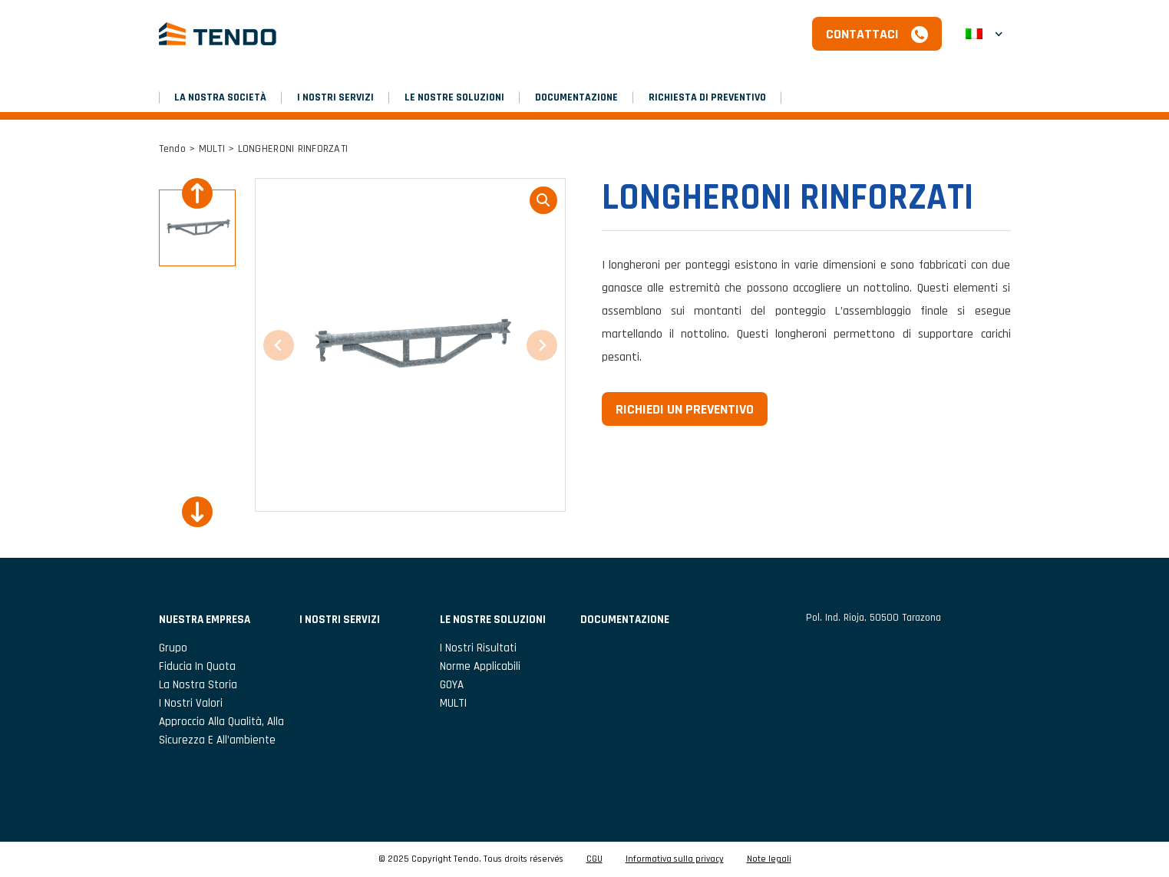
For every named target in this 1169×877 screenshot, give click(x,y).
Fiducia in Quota (197, 666)
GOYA (452, 685)
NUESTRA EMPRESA (204, 619)
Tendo (172, 149)
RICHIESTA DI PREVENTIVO (707, 97)
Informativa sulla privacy (675, 859)
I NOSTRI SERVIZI (335, 97)
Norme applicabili (480, 666)
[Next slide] (197, 511)
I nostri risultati (478, 648)
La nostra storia (198, 685)
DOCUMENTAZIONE (576, 97)
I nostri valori (191, 703)
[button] (197, 228)
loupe (543, 200)
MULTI (212, 149)
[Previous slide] (197, 193)
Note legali (769, 859)
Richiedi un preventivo (685, 409)
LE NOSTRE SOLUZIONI (454, 97)
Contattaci (862, 34)
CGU (594, 859)
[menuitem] (984, 34)
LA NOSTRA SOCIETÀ (220, 97)
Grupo (173, 648)
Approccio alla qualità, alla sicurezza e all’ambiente (221, 730)
